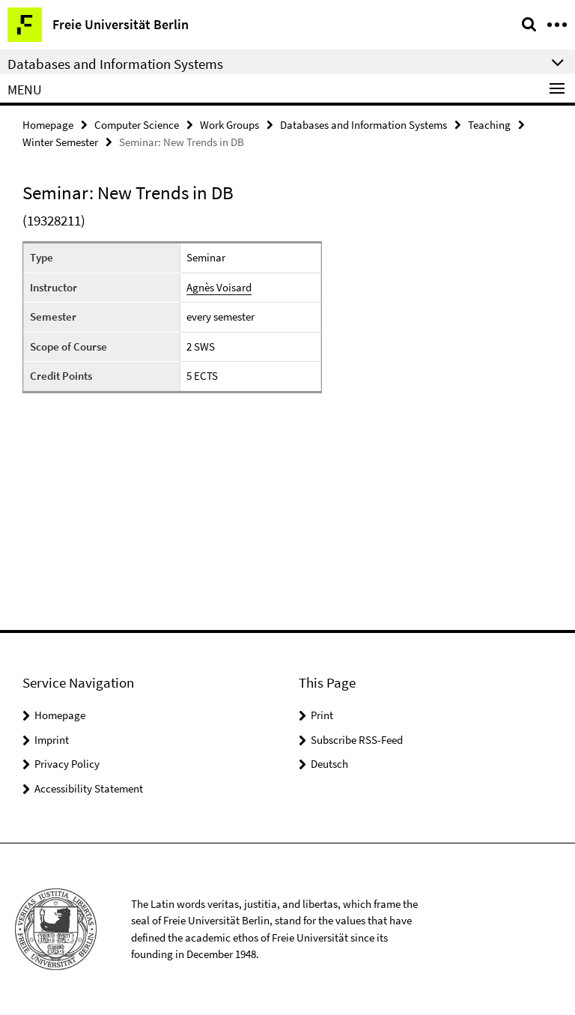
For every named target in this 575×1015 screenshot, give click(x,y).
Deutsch (329, 764)
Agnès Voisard (219, 287)
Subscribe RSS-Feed (357, 740)
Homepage (47, 125)
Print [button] (322, 715)
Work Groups (229, 125)
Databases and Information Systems (363, 125)
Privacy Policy (67, 764)
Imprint (51, 740)
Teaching (489, 125)
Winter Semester (60, 142)
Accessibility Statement (88, 788)
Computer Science (136, 125)
